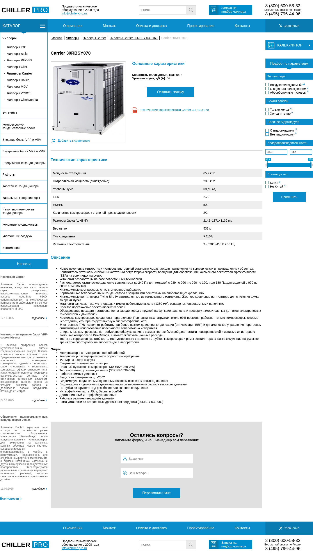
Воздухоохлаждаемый (287, 85)
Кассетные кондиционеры (20, 186)
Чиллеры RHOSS (19, 60)
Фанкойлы (9, 113)
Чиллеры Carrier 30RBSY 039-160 (133, 38)
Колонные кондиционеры (20, 224)
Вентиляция (11, 247)
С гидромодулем (283, 130)
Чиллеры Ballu (17, 53)
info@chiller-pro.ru (74, 13)
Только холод (281, 109)
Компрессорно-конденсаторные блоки (18, 126)
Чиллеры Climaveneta (22, 100)
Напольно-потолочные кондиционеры (18, 211)
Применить (289, 197)
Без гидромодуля (283, 134)
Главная (56, 38)
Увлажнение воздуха (17, 236)
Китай (275, 183)
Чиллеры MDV (17, 86)
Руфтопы (8, 174)
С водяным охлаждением (289, 89)
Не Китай (278, 186)
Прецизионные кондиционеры (23, 163)
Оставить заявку (170, 92)
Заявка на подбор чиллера (233, 9)
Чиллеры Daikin (18, 80)
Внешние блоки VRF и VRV (21, 139)
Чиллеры (72, 38)
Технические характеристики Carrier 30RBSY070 (174, 110)
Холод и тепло (281, 113)
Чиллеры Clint (17, 67)
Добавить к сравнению (74, 140)
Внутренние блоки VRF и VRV (23, 151)
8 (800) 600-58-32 (282, 5)
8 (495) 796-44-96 (282, 13)
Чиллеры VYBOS (19, 93)
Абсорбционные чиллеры (289, 92)
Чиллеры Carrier (94, 38)
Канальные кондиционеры (21, 198)
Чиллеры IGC (16, 47)
